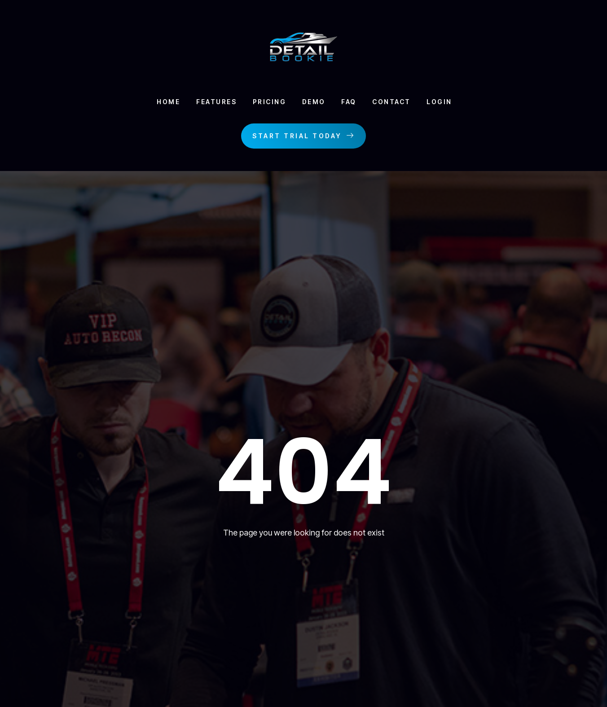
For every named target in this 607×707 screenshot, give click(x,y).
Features (211, 102)
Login (444, 102)
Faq (350, 102)
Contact (394, 102)
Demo (313, 102)
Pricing (266, 102)
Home (161, 102)
